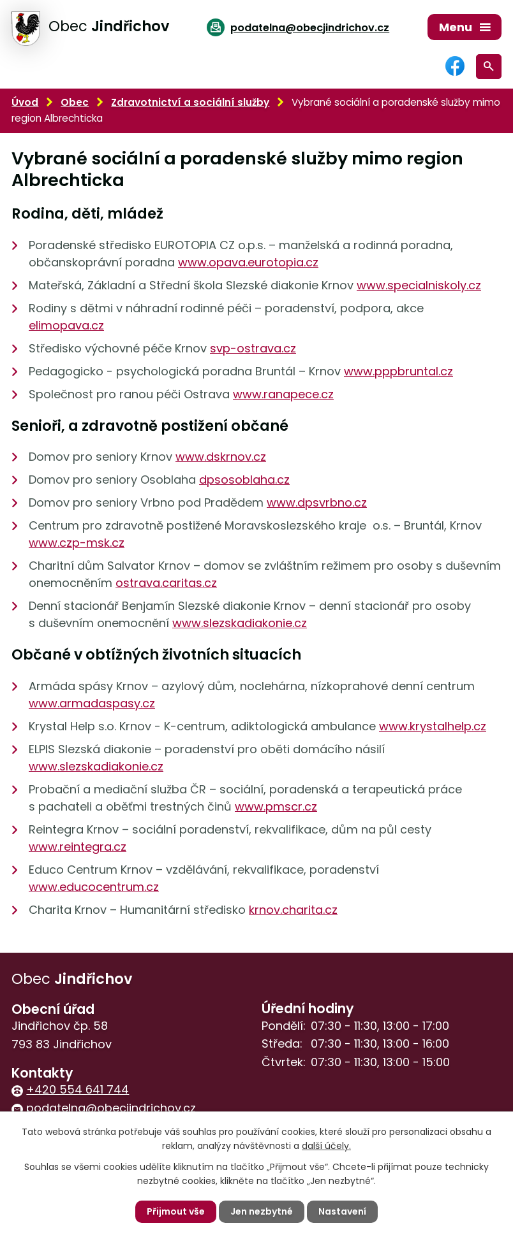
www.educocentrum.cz (94, 887)
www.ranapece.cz (283, 394)
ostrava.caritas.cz (166, 583)
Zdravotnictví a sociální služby (190, 102)
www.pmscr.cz (276, 806)
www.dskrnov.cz (220, 457)
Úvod (24, 102)
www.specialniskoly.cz (419, 285)
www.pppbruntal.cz (398, 371)
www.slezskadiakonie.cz (239, 623)
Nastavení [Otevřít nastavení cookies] (342, 1211)
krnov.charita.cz (293, 910)
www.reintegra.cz (77, 847)
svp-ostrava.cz (253, 348)
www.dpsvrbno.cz (317, 502)
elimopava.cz (66, 325)
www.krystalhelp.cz (432, 726)
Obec (75, 102)
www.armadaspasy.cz (92, 703)
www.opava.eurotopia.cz (248, 262)
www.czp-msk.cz (76, 543)
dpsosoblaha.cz (244, 479)
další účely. (326, 1145)
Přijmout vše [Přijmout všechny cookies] (176, 1211)
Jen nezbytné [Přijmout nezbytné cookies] (261, 1211)
